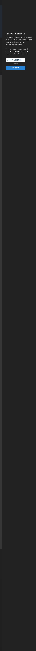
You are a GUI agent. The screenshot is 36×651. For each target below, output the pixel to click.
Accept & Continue (15, 60)
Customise (15, 68)
